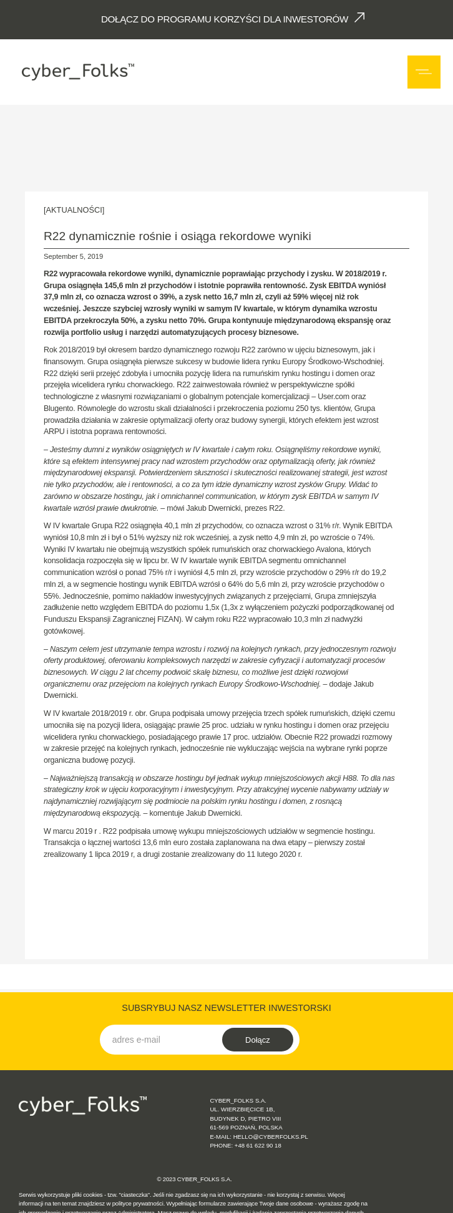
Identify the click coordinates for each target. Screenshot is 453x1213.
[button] (424, 72)
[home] (76, 72)
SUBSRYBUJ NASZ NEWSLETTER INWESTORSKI (226, 1008)
